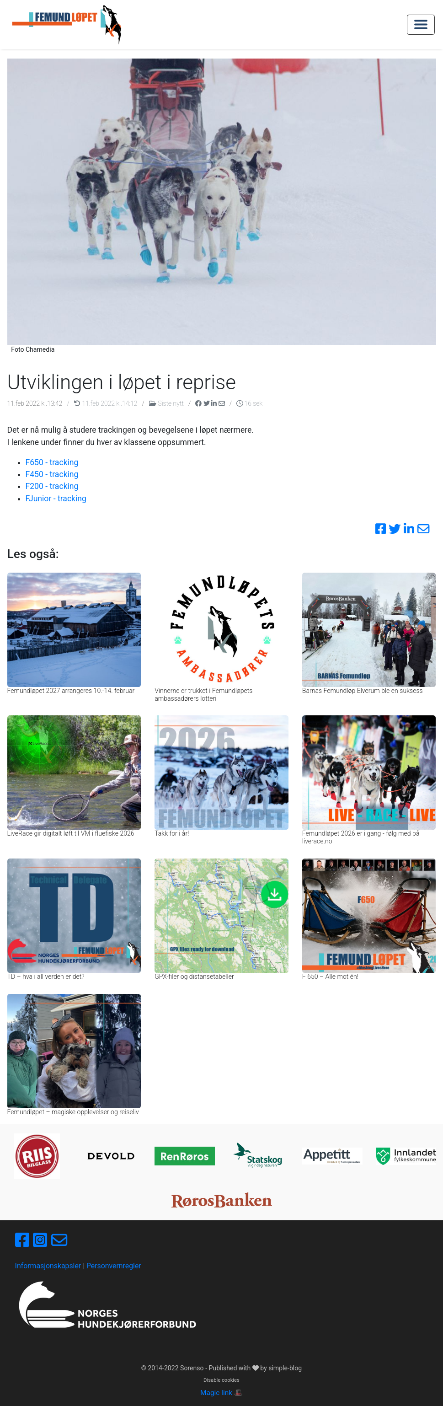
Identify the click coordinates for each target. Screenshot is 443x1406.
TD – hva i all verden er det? (46, 976)
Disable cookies (221, 1380)
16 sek (249, 403)
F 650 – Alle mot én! (330, 976)
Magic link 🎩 (221, 1393)
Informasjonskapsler (48, 1265)
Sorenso (192, 1368)
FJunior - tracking (56, 498)
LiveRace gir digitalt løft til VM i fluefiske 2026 (70, 833)
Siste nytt (167, 403)
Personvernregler (113, 1265)
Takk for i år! (172, 833)
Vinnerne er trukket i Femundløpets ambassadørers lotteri (203, 694)
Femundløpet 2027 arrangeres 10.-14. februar (71, 690)
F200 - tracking (52, 486)
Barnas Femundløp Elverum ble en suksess (362, 690)
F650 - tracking (52, 462)
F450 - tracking (52, 474)
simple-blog (285, 1368)
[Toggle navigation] (421, 25)
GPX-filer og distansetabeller (194, 976)
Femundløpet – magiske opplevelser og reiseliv (73, 1112)
